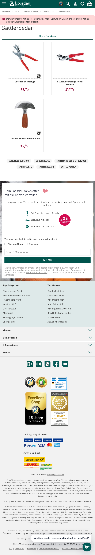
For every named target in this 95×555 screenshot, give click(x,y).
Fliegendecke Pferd (12, 291)
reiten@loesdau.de (56, 474)
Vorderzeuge (43, 161)
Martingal (8, 313)
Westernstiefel (10, 304)
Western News (15, 244)
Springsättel (9, 321)
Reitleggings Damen (13, 317)
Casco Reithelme (56, 295)
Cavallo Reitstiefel (56, 291)
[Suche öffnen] (68, 4)
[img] (89, 5)
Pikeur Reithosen (56, 299)
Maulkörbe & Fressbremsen (16, 295)
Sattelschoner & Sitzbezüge (71, 161)
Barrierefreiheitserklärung (49, 549)
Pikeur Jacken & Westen (59, 308)
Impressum (19, 549)
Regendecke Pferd (12, 299)
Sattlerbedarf (46, 166)
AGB (10, 549)
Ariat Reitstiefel (55, 304)
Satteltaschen (68, 166)
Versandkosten (42, 530)
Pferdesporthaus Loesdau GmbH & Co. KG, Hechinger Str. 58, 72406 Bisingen (51, 544)
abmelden (9, 274)
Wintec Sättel (54, 317)
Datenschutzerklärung (37, 272)
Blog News (34, 244)
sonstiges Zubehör (19, 161)
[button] (3, 4)
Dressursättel (9, 308)
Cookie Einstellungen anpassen (74, 549)
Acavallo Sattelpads (57, 321)
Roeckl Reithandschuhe (59, 313)
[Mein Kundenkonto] (75, 5)
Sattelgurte (25, 166)
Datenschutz (31, 549)
